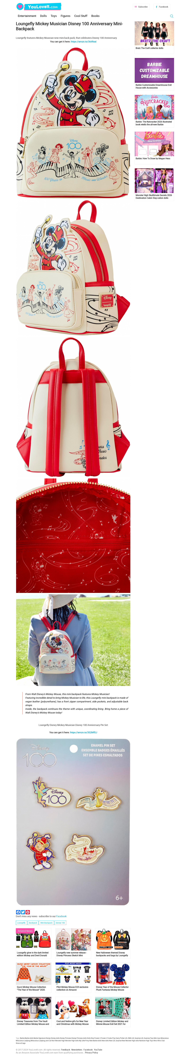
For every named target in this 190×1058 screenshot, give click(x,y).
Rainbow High (144, 1040)
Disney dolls (55, 1038)
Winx (155, 1040)
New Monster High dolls (130, 1040)
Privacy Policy (91, 1052)
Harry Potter (120, 1038)
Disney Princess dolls (79, 1038)
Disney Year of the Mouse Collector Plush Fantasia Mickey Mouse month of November (112, 988)
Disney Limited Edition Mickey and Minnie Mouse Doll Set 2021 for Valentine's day (112, 1022)
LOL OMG (128, 1038)
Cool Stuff (80, 16)
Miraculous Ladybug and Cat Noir (43, 1040)
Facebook (163, 6)
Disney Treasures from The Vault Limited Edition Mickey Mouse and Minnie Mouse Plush (33, 1022)
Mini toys (157, 1038)
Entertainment (27, 16)
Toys (54, 16)
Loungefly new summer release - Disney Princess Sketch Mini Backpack (71, 954)
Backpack (33, 922)
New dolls (105, 1040)
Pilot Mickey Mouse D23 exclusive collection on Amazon (72, 988)
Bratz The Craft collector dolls (149, 48)
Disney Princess (65, 1038)
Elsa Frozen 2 (96, 1038)
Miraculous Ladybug (23, 1040)
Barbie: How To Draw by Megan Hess (153, 158)
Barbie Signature (39, 1038)
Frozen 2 (104, 1038)
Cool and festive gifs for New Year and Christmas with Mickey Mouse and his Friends (72, 1022)
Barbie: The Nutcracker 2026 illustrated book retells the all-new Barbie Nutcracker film (154, 123)
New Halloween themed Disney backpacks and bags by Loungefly (112, 954)
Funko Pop (111, 1038)
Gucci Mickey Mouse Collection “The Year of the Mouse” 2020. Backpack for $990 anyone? (31, 988)
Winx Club (161, 1040)
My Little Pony (84, 1040)
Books (95, 16)
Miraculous (165, 1038)
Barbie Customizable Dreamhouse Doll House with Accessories (154, 86)
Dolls (43, 16)
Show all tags (20, 1043)
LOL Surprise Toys (147, 1038)
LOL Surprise (136, 1038)
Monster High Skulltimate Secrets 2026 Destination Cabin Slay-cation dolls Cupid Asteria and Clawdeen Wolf (154, 196)
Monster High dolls (72, 1040)
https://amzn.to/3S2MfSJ (83, 732)
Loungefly (21, 922)
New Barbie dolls (95, 1040)
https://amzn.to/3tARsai (83, 41)
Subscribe (143, 6)
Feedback (65, 1049)
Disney (48, 1038)
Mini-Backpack (46, 922)
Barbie (22, 1038)
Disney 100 (60, 922)
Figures (65, 16)
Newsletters (76, 1049)
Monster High (60, 1040)
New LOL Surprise (115, 1040)
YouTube (98, 1049)
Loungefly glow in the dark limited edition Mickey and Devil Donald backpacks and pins (32, 954)
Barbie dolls (29, 1038)
